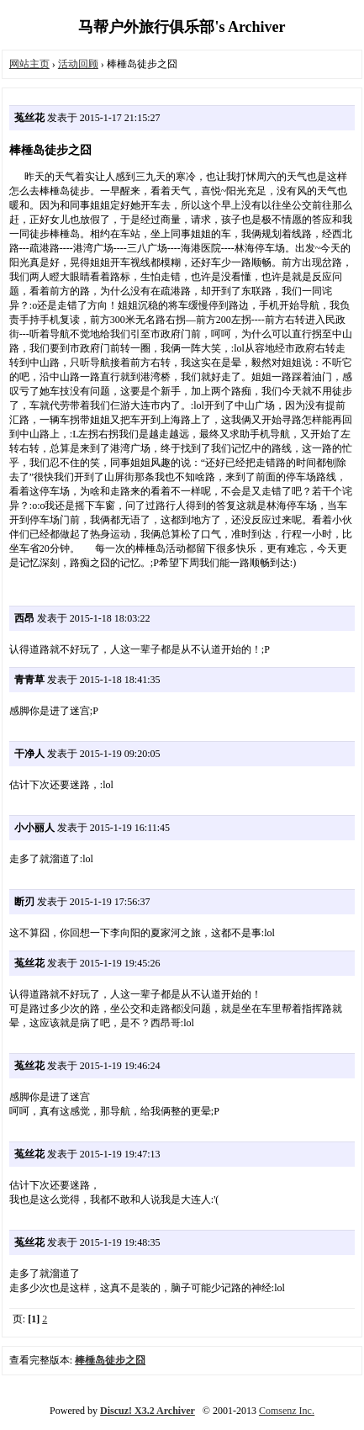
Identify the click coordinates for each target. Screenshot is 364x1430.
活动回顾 (78, 64)
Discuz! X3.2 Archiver (147, 1411)
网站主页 (29, 64)
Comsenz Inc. (286, 1411)
